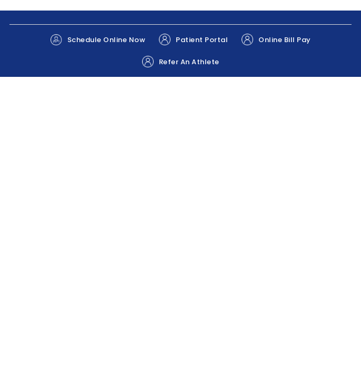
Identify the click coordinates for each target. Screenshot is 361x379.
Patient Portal (193, 39)
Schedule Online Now (98, 39)
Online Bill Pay (276, 39)
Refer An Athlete (180, 61)
